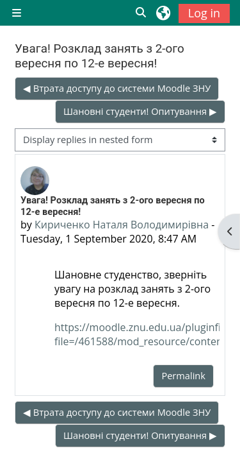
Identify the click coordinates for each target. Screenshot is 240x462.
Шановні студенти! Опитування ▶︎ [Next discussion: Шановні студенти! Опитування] (140, 111)
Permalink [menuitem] (183, 375)
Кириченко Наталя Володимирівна (122, 225)
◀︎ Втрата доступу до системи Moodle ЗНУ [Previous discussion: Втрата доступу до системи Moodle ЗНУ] (117, 87)
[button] (141, 13)
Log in (204, 13)
